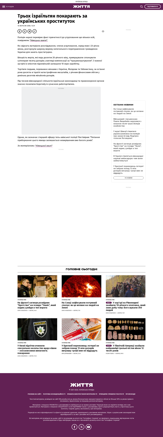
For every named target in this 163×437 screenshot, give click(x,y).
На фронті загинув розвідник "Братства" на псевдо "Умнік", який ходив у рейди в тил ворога (127, 147)
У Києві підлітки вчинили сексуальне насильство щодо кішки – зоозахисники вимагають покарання (37, 349)
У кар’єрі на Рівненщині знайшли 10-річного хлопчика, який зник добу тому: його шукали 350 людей (125, 306)
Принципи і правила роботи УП (111, 394)
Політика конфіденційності (54, 394)
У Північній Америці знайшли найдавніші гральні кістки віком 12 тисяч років (125, 348)
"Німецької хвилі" (44, 145)
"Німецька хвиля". (39, 40)
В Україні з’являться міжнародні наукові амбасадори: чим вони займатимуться (128, 158)
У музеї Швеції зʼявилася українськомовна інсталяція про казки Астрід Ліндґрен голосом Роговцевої (126, 134)
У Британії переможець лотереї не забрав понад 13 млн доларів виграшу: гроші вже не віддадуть (128, 169)
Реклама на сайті (34, 394)
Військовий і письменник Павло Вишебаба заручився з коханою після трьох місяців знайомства (127, 122)
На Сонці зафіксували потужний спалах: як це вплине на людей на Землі (128, 111)
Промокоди (130, 394)
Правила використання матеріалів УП (82, 394)
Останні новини (123, 105)
